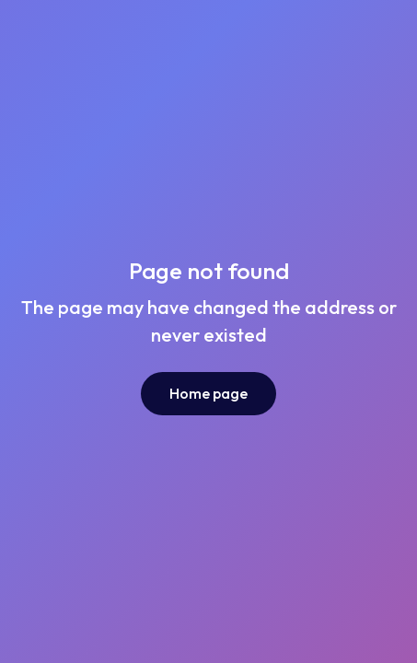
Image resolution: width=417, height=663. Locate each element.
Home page (208, 393)
